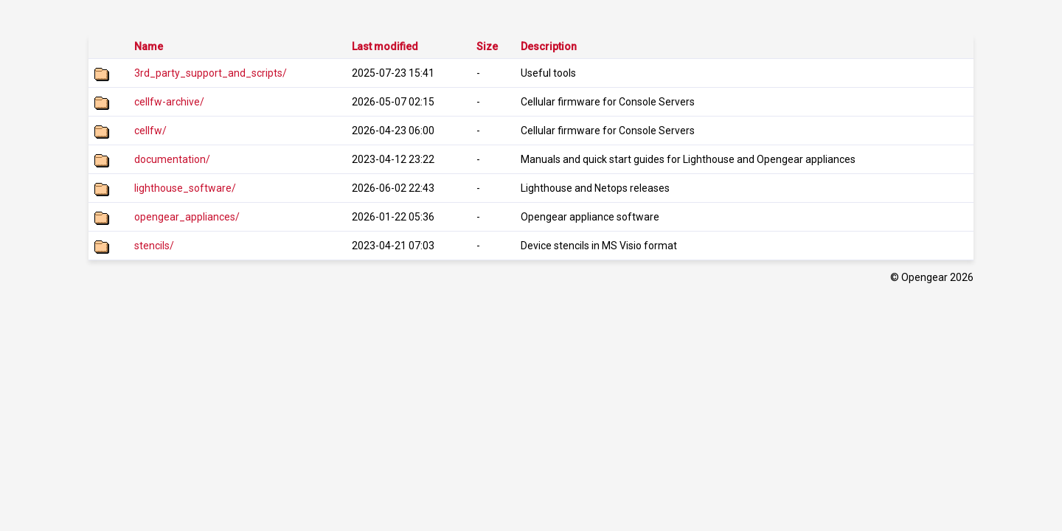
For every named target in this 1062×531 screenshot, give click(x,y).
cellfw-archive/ (169, 102)
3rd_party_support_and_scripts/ (210, 73)
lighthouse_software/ (185, 188)
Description (549, 46)
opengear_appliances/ (187, 217)
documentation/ (172, 159)
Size (487, 46)
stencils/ (154, 245)
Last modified (385, 46)
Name (148, 46)
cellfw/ (150, 130)
